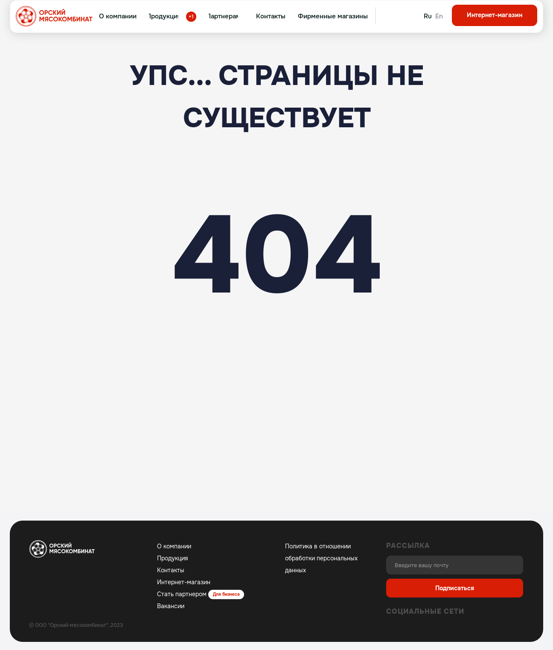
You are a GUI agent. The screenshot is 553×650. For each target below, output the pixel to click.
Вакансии (170, 606)
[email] (454, 565)
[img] (389, 16)
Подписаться (454, 588)
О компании (174, 546)
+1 (191, 16)
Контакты (170, 570)
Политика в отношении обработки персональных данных (321, 558)
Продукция (172, 558)
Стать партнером (182, 594)
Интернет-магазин (183, 582)
